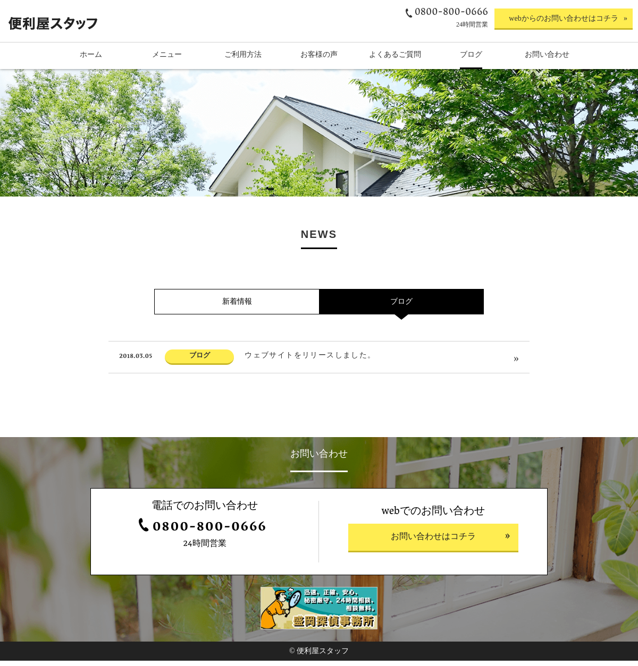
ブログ (401, 342)
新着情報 (237, 342)
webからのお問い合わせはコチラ (563, 18)
